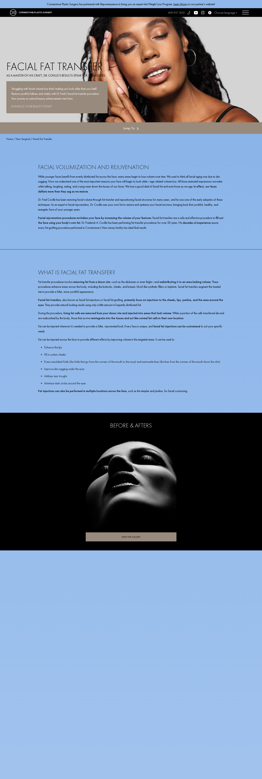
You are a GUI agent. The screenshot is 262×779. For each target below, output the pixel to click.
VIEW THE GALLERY (131, 536)
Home (9, 139)
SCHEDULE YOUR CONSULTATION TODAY (189, 712)
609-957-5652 (176, 12)
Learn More (180, 4)
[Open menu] (245, 12)
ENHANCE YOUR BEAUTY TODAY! (31, 106)
